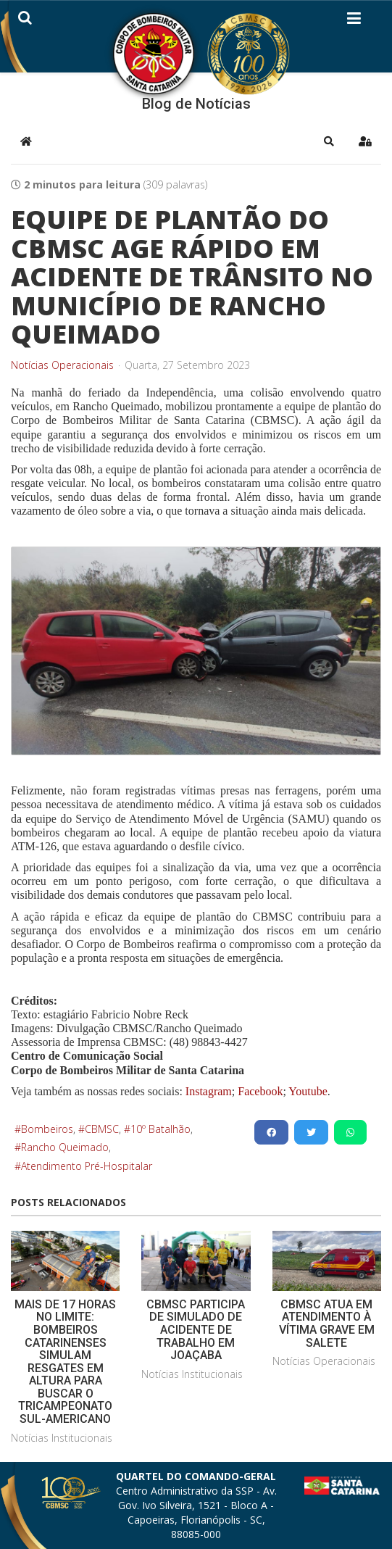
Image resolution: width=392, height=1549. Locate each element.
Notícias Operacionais (62, 365)
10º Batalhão (160, 1129)
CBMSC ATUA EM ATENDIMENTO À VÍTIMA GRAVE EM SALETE (327, 1323)
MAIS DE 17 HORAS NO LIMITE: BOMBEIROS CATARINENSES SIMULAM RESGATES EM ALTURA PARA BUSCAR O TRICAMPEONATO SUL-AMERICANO (65, 1361)
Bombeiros (47, 1129)
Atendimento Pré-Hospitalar (86, 1166)
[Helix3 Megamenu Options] (354, 21)
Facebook (260, 1091)
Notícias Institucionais (61, 1438)
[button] (328, 141)
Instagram (208, 1091)
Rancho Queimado (65, 1147)
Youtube (307, 1091)
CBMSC (102, 1129)
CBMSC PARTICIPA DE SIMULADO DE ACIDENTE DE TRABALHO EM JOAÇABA (195, 1329)
